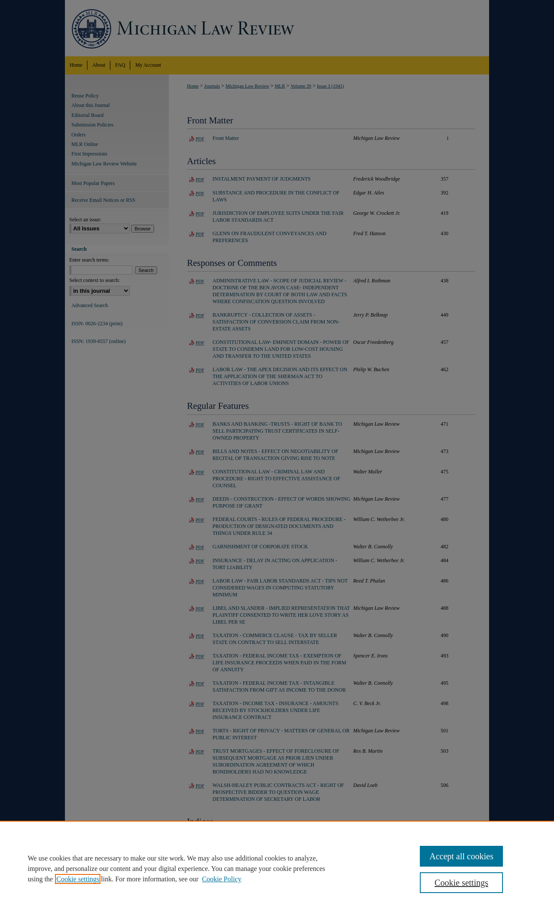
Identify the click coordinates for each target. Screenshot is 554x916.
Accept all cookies (461, 856)
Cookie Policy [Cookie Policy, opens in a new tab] (222, 879)
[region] (277, 868)
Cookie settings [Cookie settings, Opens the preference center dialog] (461, 882)
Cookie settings (77, 879)
